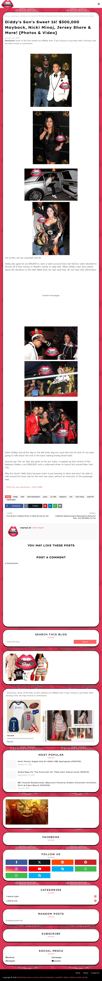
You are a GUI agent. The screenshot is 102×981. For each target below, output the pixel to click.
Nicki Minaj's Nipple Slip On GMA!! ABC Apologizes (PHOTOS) (49, 761)
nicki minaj (80, 497)
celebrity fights (51, 896)
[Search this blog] (40, 642)
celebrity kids (51, 901)
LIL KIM (53, 497)
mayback (62, 497)
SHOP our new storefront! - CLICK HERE (24, 487)
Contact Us (95, 973)
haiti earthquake (33, 497)
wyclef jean (15, 16)
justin (45, 497)
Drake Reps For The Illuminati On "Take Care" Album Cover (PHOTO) (53, 772)
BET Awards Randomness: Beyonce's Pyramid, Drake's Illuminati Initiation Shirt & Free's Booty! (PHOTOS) (57, 784)
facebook (10, 957)
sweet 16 (90, 497)
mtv (71, 497)
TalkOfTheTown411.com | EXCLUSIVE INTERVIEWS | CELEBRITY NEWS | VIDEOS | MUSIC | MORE (52, 977)
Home (7, 16)
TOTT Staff (37, 528)
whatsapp (57, 957)
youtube (57, 961)
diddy (15, 497)
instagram (11, 961)
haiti (22, 497)
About (85, 973)
